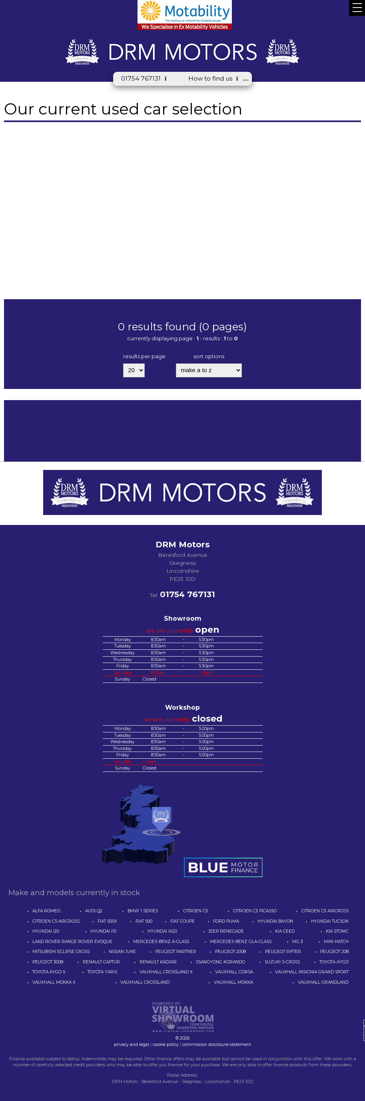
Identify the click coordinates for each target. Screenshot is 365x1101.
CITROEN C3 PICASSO (255, 911)
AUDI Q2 (93, 911)
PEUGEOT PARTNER (175, 951)
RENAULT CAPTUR (101, 962)
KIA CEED (285, 931)
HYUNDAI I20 (45, 931)
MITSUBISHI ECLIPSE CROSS (61, 951)
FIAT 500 (144, 921)
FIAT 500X (107, 921)
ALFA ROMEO (46, 911)
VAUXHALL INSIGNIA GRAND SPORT (312, 972)
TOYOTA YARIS (102, 972)
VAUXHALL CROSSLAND (145, 982)
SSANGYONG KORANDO (220, 962)
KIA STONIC (337, 931)
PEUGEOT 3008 (47, 962)
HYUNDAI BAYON (275, 921)
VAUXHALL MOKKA (233, 982)
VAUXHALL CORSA (234, 972)
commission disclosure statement (216, 1044)
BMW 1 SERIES (143, 911)
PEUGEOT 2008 (230, 951)
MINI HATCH (336, 941)
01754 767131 (146, 78)
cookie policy (166, 1044)
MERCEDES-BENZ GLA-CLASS (240, 941)
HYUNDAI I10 (103, 931)
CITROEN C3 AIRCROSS (325, 911)
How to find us (216, 78)
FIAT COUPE (182, 921)
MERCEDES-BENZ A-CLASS (161, 941)
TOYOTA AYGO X (49, 972)
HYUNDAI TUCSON (330, 921)
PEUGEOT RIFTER (283, 951)
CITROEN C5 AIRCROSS (56, 921)
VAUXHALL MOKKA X (54, 982)
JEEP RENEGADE (226, 931)
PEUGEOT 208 (334, 951)
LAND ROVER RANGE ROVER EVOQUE (72, 941)
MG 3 (297, 941)
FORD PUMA (226, 921)
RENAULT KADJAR (158, 962)
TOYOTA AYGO (334, 962)
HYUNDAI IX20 (162, 931)
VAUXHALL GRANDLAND (323, 982)
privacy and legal (131, 1044)
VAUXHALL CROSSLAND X (166, 972)
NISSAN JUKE (122, 951)
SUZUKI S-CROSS (282, 962)
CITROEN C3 (195, 911)
